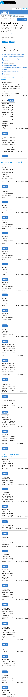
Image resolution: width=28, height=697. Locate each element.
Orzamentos (7, 74)
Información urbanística (10, 65)
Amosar (11, 100)
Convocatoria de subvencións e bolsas (14, 54)
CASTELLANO (16, 9)
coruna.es (14, 15)
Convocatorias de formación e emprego (14, 57)
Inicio (21, 15)
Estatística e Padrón (9, 63)
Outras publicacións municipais (11, 72)
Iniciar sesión (22, 19)
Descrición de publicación (9, 37)
